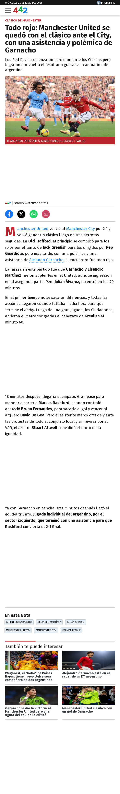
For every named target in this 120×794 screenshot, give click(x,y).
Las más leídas (20, 781)
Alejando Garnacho (46, 259)
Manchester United (32, 228)
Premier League (71, 630)
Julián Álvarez (75, 621)
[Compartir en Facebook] (9, 214)
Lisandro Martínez (49, 621)
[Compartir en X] (21, 214)
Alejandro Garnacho (19, 621)
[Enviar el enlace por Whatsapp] (33, 214)
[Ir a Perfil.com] (106, 3)
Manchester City (80, 228)
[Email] (46, 214)
